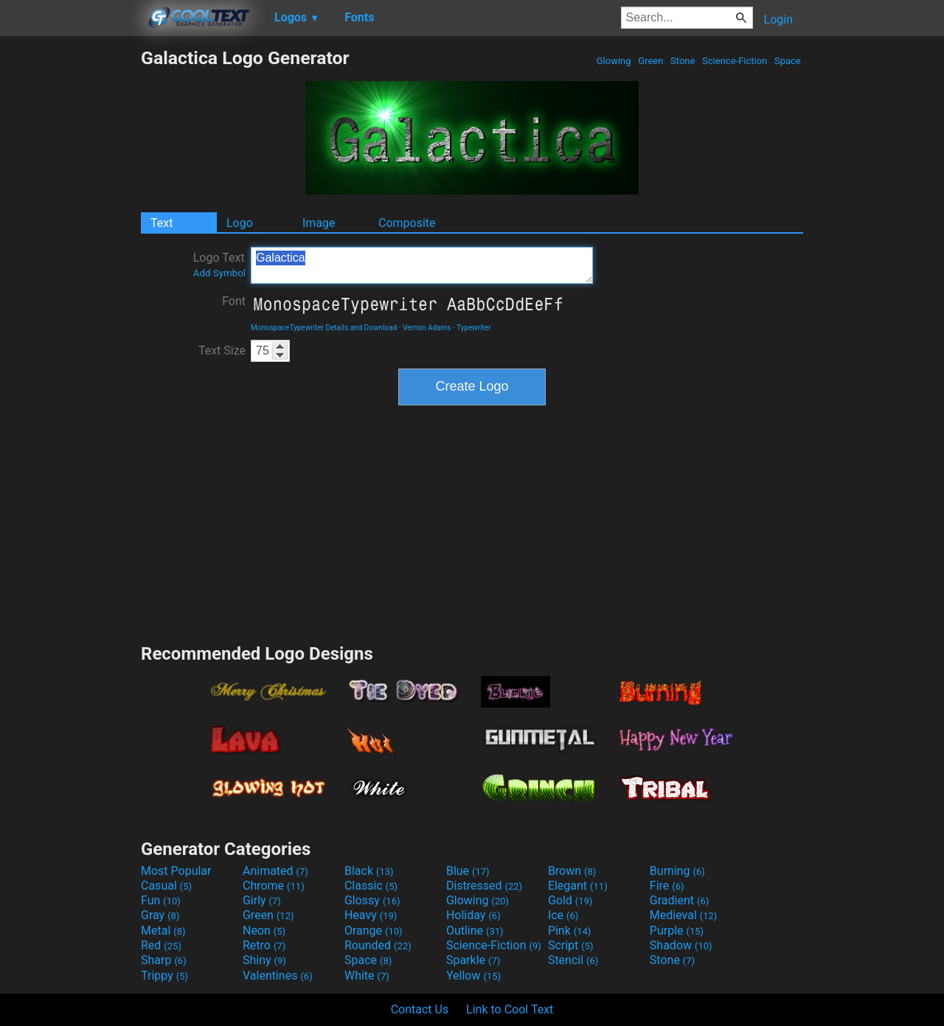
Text (161, 223)
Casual (166, 886)
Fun (161, 900)
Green (651, 60)
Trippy (164, 976)
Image (319, 223)
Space (787, 60)
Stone (683, 60)
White (366, 976)
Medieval (684, 915)
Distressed (484, 886)
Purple (677, 931)
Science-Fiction (735, 60)
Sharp (164, 960)
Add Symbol (219, 273)
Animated (275, 871)
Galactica (422, 265)
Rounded (378, 945)
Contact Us (420, 1009)
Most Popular (176, 871)
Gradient (679, 900)
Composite (407, 223)
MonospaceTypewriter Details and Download (324, 328)
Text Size (222, 350)
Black (369, 871)
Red (161, 945)
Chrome (274, 886)
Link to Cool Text (509, 1009)
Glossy (372, 900)
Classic (371, 886)
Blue (468, 871)
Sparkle (473, 960)
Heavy (370, 915)
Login (778, 20)
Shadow (681, 945)
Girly (262, 900)
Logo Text (219, 265)
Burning (677, 871)
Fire (667, 886)
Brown (572, 871)
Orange (373, 931)
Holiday (473, 915)
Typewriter (474, 328)
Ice (563, 915)
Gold (570, 900)
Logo (239, 223)
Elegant (578, 886)
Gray (160, 915)
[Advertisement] (70, 268)
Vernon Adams (427, 328)
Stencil (573, 960)
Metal (163, 931)
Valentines (278, 976)
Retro (264, 945)
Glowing (614, 60)
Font (234, 301)
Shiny (264, 960)
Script (571, 945)
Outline (475, 931)
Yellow (473, 976)
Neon (264, 931)
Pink (569, 931)
